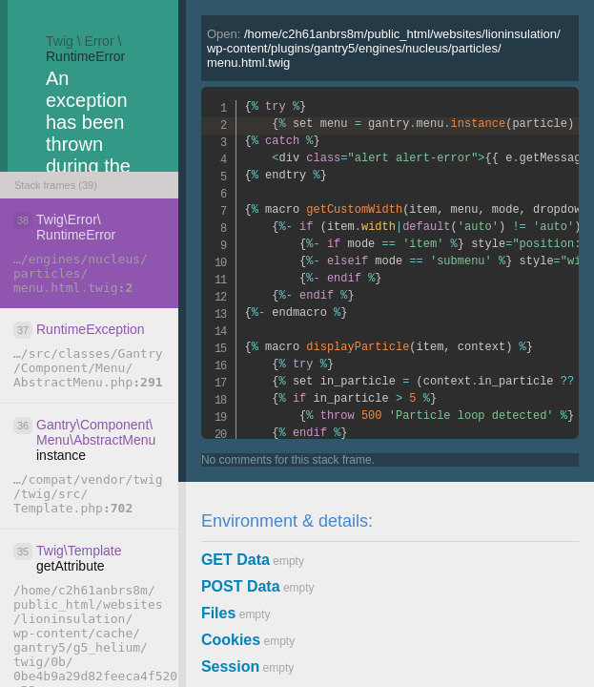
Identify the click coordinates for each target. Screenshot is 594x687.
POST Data (240, 586)
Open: (384, 48)
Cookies (230, 640)
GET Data (235, 560)
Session (230, 666)
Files (218, 613)
